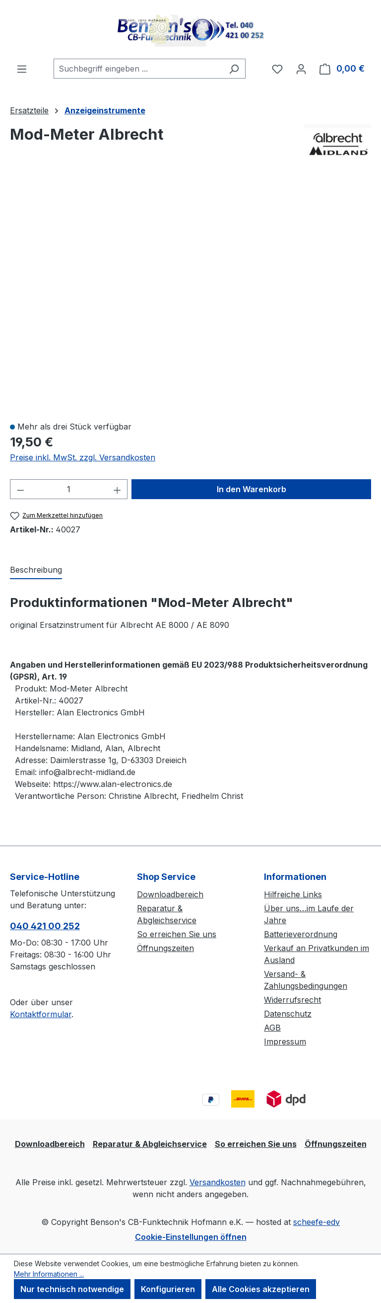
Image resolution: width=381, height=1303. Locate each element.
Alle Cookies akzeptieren (261, 1289)
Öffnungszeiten (165, 948)
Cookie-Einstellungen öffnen (191, 1237)
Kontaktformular (40, 1014)
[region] (190, 296)
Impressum (285, 1041)
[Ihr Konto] (301, 69)
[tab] (36, 570)
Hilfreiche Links (293, 894)
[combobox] (138, 69)
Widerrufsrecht (292, 1000)
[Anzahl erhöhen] (117, 489)
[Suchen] (234, 69)
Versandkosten (218, 1182)
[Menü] (22, 69)
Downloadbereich (170, 894)
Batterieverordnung (300, 934)
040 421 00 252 (45, 926)
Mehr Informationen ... (49, 1274)
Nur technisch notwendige (72, 1289)
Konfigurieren (168, 1289)
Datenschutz (288, 1014)
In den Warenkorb (251, 489)
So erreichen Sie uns (176, 934)
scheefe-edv (316, 1222)
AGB (272, 1028)
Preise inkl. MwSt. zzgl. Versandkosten (82, 457)
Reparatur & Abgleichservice (150, 1144)
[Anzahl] (69, 489)
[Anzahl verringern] (20, 489)
